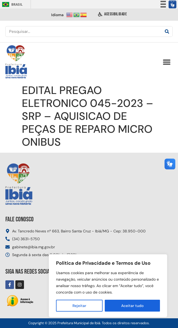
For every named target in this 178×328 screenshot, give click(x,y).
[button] (166, 62)
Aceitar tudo (132, 305)
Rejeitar (79, 305)
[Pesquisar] (167, 31)
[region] (108, 285)
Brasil (11, 4)
